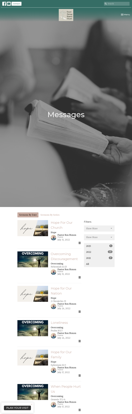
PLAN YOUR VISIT (17, 407)
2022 (99, 251)
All (87, 264)
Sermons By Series (50, 215)
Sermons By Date (28, 215)
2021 (99, 258)
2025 (99, 246)
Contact (16, 4)
